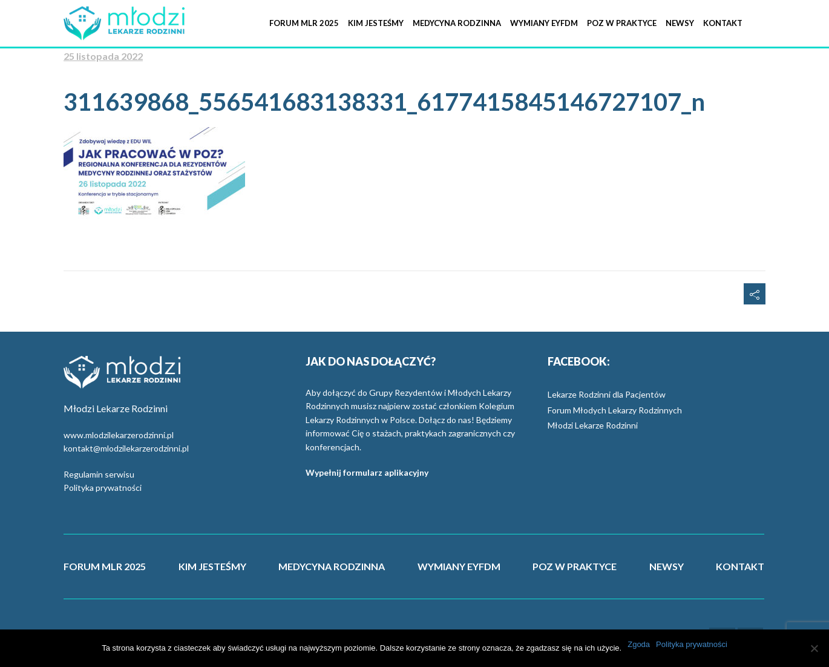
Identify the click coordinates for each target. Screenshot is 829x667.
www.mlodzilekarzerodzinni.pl (119, 435)
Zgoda (638, 644)
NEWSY (666, 566)
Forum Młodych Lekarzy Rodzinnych (615, 410)
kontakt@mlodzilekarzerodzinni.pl (126, 448)
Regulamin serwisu (99, 474)
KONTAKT (740, 566)
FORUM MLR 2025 (105, 566)
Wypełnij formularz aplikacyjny (367, 472)
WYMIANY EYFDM (459, 566)
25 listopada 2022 (103, 56)
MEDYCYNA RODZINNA (331, 566)
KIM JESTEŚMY (212, 566)
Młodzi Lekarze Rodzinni (593, 425)
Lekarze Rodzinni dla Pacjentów (607, 394)
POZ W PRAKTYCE (574, 566)
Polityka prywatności (103, 487)
